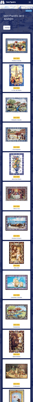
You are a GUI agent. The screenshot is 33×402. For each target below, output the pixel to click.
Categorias (28, 10)
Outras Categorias (7, 27)
